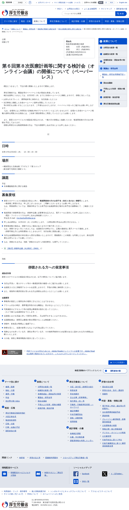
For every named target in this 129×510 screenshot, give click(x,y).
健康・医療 (10, 385)
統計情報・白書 (77, 425)
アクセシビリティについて (101, 487)
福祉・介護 (10, 388)
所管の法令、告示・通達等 (113, 388)
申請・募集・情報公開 (112, 398)
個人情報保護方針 (39, 487)
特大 (111, 2)
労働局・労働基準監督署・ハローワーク (81, 403)
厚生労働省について (79, 380)
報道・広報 (11, 405)
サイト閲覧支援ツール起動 (63, 2)
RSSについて (32, 490)
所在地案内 (74, 392)
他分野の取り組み (13, 399)
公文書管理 (106, 432)
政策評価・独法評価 (111, 97)
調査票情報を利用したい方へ (81, 437)
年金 (7, 395)
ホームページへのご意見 (52, 490)
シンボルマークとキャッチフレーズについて (68, 487)
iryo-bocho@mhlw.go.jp (26, 218)
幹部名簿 (73, 388)
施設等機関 (74, 409)
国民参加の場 (121, 9)
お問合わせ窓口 (73, 9)
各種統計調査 (75, 430)
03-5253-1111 (46, 501)
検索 (122, 13)
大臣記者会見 (11, 413)
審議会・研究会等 (110, 68)
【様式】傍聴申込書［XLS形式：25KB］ (23, 248)
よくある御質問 (90, 9)
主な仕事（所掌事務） (79, 395)
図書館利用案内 (51, 454)
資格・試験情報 (76, 416)
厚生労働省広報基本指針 (15, 409)
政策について (110, 41)
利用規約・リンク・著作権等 (15, 487)
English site (123, 2)
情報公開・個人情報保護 (112, 425)
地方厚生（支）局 (77, 399)
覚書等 (105, 392)
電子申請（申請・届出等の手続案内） (114, 403)
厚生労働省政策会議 (111, 104)
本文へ (60, 9)
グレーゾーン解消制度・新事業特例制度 (114, 416)
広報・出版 (10, 420)
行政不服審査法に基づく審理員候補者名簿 (114, 440)
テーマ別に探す (13, 380)
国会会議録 (107, 83)
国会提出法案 (107, 385)
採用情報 (73, 419)
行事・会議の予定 (13, 423)
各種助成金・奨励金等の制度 (114, 61)
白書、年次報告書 (77, 433)
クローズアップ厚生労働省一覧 (75, 454)
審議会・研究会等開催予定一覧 (113, 75)
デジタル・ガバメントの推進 (114, 429)
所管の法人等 (35, 454)
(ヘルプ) (77, 2)
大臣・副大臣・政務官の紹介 (81, 385)
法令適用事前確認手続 (111, 408)
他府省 (22, 454)
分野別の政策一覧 (110, 48)
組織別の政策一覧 (110, 54)
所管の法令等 (108, 380)
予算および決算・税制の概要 (114, 90)
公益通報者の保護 (109, 422)
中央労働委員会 (76, 412)
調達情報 (105, 412)
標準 (100, 2)
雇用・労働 (10, 392)
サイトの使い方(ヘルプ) (13, 490)
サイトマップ (106, 9)
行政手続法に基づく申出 (112, 436)
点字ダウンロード (44, 2)
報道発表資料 (11, 416)
